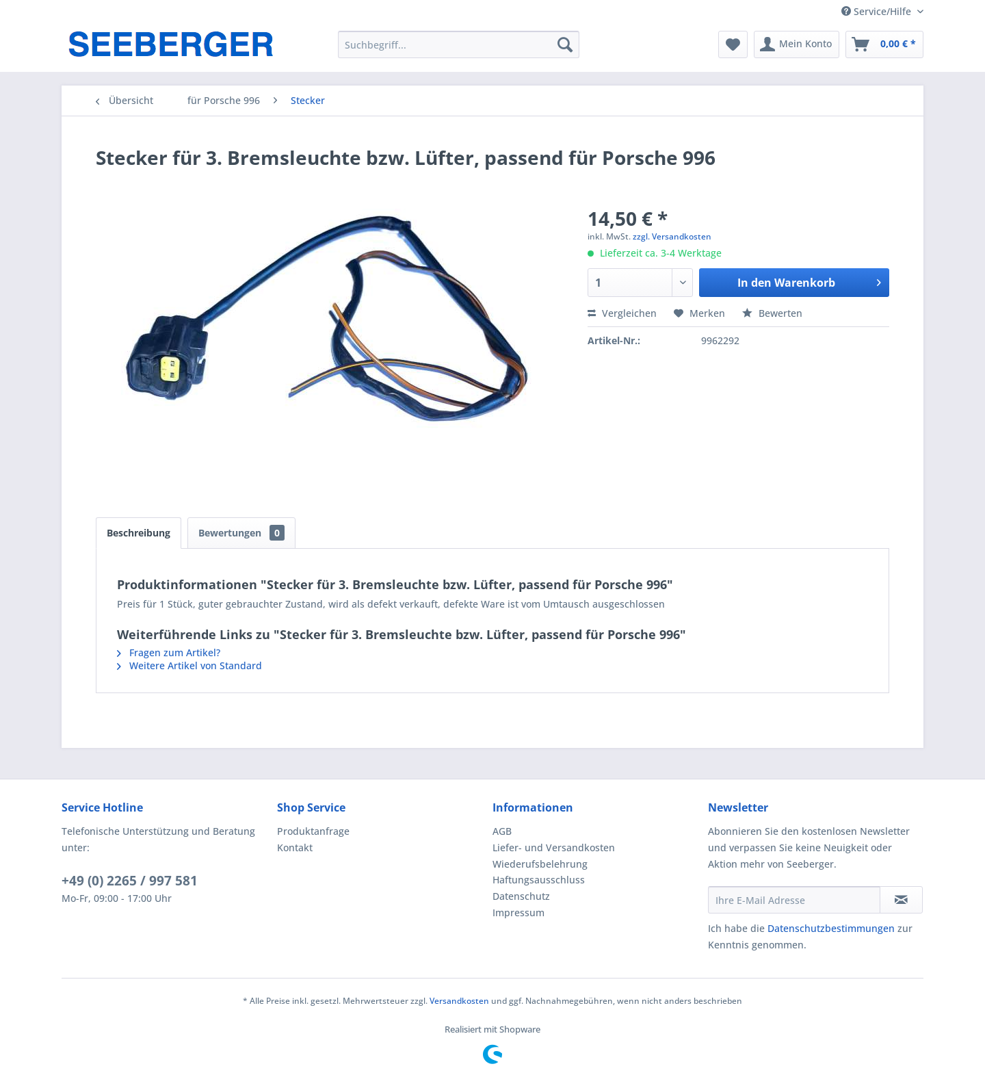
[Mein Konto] (796, 44)
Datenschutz (521, 896)
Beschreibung (138, 532)
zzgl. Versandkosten (672, 236)
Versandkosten (459, 1001)
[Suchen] (565, 44)
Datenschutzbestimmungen (831, 928)
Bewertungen (241, 533)
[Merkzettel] (733, 44)
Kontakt (295, 847)
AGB (502, 831)
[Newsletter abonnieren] (901, 900)
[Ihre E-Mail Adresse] (794, 900)
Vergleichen (622, 313)
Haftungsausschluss (538, 879)
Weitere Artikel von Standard (189, 665)
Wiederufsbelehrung (540, 863)
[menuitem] (458, 44)
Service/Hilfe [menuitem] (877, 11)
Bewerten (772, 313)
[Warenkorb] (884, 44)
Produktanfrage (313, 831)
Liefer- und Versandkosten (553, 847)
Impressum (518, 912)
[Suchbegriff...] (458, 44)
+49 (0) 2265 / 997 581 (130, 881)
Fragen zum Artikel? (168, 652)
